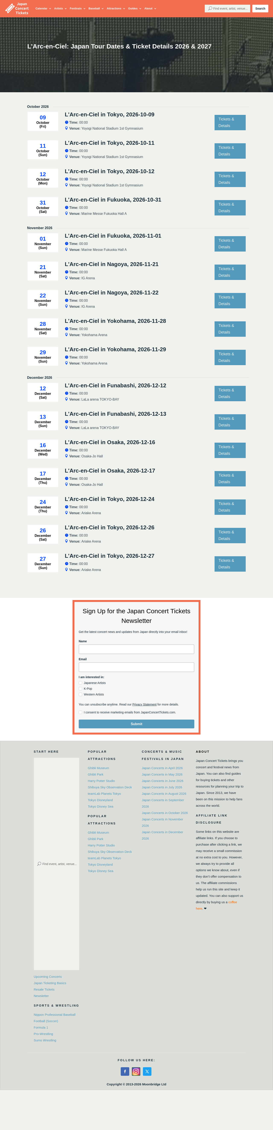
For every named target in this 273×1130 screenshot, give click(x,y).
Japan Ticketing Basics (50, 983)
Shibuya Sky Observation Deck (110, 787)
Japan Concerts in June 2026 (162, 781)
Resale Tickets (44, 989)
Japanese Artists (95, 683)
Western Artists (94, 694)
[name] (136, 649)
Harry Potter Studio (101, 781)
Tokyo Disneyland (100, 800)
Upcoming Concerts (48, 976)
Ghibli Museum (98, 768)
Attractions (114, 8)
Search (260, 8)
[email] (136, 667)
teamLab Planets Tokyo (104, 793)
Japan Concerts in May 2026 (162, 774)
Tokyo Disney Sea (100, 806)
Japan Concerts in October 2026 (165, 813)
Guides (133, 8)
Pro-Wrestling (43, 1034)
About (148, 8)
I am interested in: (91, 677)
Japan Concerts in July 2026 (162, 787)
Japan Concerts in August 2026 (164, 793)
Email (83, 659)
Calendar (41, 8)
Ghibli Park (95, 774)
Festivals (76, 8)
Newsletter (41, 996)
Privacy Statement (144, 704)
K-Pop (88, 688)
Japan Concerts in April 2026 (162, 768)
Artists (58, 8)
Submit (136, 724)
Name (83, 641)
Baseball (94, 8)
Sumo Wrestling (45, 1040)
